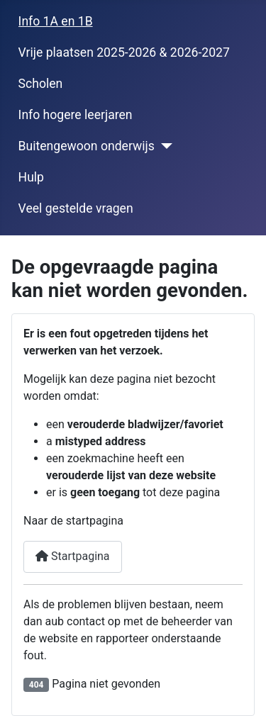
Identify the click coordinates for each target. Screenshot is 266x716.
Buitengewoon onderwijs (86, 146)
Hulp (31, 177)
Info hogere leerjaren (75, 115)
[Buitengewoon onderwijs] (163, 146)
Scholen (40, 84)
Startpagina (72, 556)
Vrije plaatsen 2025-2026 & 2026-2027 (124, 52)
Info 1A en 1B (55, 21)
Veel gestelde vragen (75, 208)
